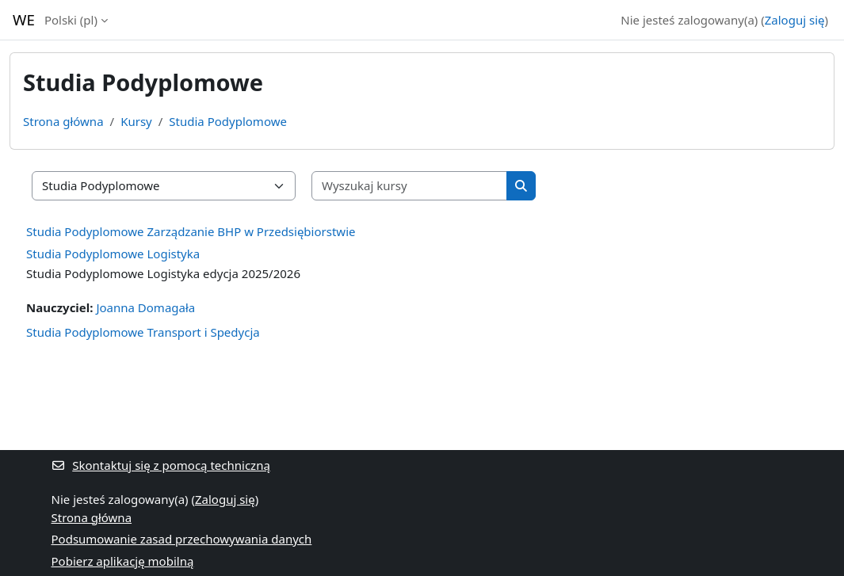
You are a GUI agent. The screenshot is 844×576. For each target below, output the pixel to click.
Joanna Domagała (145, 307)
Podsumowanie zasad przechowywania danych (182, 539)
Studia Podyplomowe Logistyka (113, 253)
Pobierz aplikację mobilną (123, 561)
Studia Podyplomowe (228, 121)
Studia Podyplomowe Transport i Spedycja (143, 332)
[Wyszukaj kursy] (409, 185)
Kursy (136, 121)
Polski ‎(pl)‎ (70, 20)
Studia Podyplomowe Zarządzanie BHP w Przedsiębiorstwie (190, 231)
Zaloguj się (795, 20)
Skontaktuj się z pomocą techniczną (161, 465)
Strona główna (63, 121)
